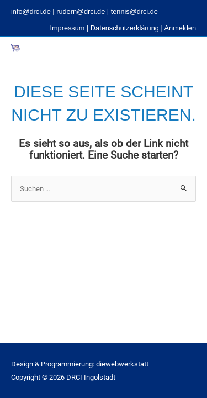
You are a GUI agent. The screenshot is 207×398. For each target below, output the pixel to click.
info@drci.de (31, 11)
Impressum (67, 28)
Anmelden (180, 28)
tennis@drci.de (134, 11)
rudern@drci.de (80, 11)
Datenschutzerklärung (125, 28)
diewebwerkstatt (122, 364)
